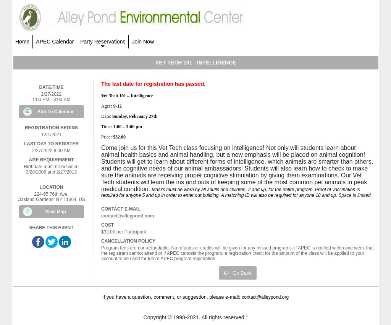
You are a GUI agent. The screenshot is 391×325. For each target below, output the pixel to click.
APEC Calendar (55, 42)
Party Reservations (102, 43)
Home (22, 42)
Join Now (143, 42)
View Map (55, 211)
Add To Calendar (55, 111)
